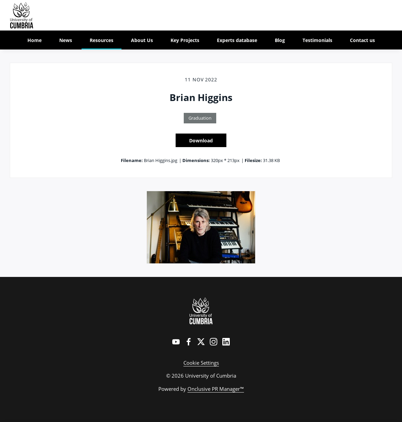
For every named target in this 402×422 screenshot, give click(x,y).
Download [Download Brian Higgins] (201, 140)
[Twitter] (201, 341)
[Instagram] (213, 341)
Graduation (199, 118)
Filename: (132, 160)
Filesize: (253, 160)
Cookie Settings (201, 362)
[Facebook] (188, 341)
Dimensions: (196, 160)
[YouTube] (176, 341)
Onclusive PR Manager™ (215, 388)
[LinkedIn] (226, 341)
